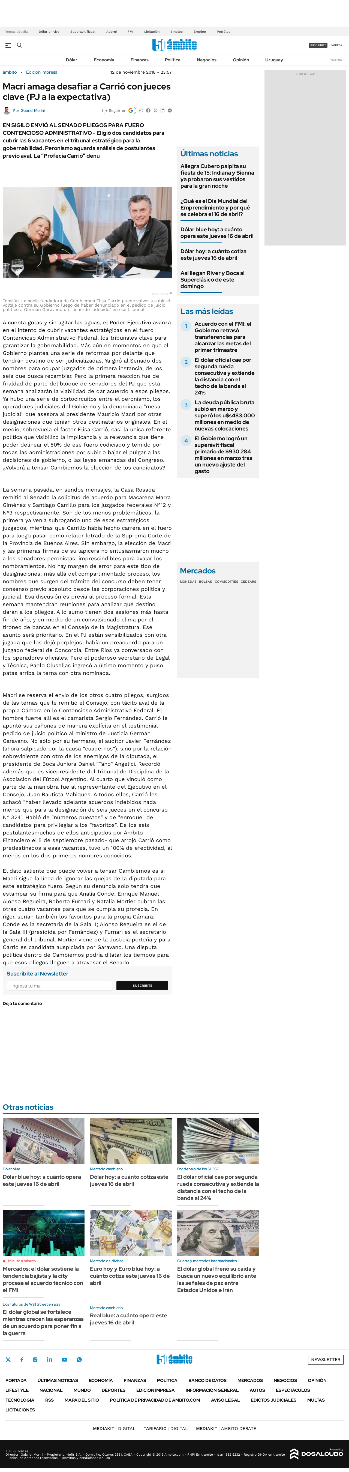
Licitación (152, 32)
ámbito (10, 72)
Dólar (71, 60)
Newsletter (336, 59)
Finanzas (140, 60)
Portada (16, 1380)
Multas (316, 1400)
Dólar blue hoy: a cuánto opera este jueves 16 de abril (217, 233)
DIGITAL (114, 1428)
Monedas (188, 582)
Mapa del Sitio (82, 1400)
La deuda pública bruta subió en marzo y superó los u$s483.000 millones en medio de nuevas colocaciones (225, 415)
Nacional (51, 1390)
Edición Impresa (155, 1390)
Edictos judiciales (273, 1400)
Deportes (113, 1390)
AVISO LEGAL (225, 1400)
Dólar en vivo (49, 32)
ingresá (336, 45)
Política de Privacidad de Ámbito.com (155, 1400)
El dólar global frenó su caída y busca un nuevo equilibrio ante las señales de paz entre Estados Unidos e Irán (216, 1279)
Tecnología (19, 1400)
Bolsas (205, 582)
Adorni (111, 32)
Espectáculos (293, 1390)
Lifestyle (17, 1390)
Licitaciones (20, 1410)
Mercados (250, 1380)
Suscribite (142, 986)
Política (172, 60)
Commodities (226, 582)
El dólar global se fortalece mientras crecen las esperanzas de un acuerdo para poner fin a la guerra (43, 1322)
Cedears (248, 582)
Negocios (206, 60)
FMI (130, 32)
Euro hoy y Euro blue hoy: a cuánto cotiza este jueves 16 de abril (130, 1275)
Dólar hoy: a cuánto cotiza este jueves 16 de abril (213, 254)
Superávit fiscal (82, 32)
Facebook (21, 1359)
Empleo (176, 32)
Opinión (241, 60)
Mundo (82, 1390)
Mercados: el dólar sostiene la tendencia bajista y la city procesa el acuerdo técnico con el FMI (43, 1279)
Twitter (8, 1359)
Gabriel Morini (33, 110)
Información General (212, 1390)
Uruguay (274, 60)
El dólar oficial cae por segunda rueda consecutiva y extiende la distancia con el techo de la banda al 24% (225, 376)
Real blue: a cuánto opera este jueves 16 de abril (128, 1319)
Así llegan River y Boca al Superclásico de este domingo (212, 280)
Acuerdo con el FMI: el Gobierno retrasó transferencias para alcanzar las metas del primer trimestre (223, 337)
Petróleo (223, 32)
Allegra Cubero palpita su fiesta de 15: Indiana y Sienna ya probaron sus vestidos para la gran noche (217, 176)
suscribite (318, 45)
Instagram (35, 1359)
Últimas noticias (58, 1380)
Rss (49, 1400)
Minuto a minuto (22, 1260)
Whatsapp (79, 1359)
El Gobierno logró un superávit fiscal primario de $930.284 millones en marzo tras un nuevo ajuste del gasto (223, 455)
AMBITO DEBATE (226, 1428)
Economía (104, 60)
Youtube (64, 1360)
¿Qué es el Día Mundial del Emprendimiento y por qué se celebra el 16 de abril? (215, 208)
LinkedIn (49, 1359)
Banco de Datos (207, 1380)
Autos (257, 1390)
